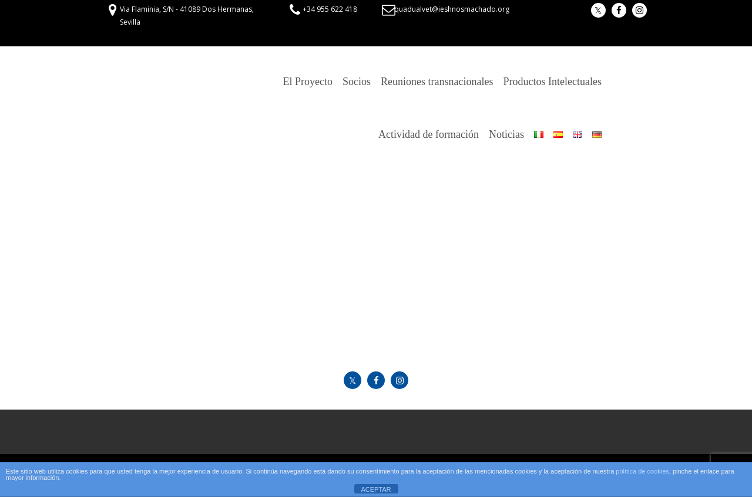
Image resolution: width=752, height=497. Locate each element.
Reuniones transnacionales (437, 81)
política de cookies (642, 471)
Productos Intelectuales (552, 81)
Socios (357, 81)
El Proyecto (308, 81)
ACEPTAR (376, 489)
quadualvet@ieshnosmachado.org (451, 9)
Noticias (506, 134)
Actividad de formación (428, 134)
